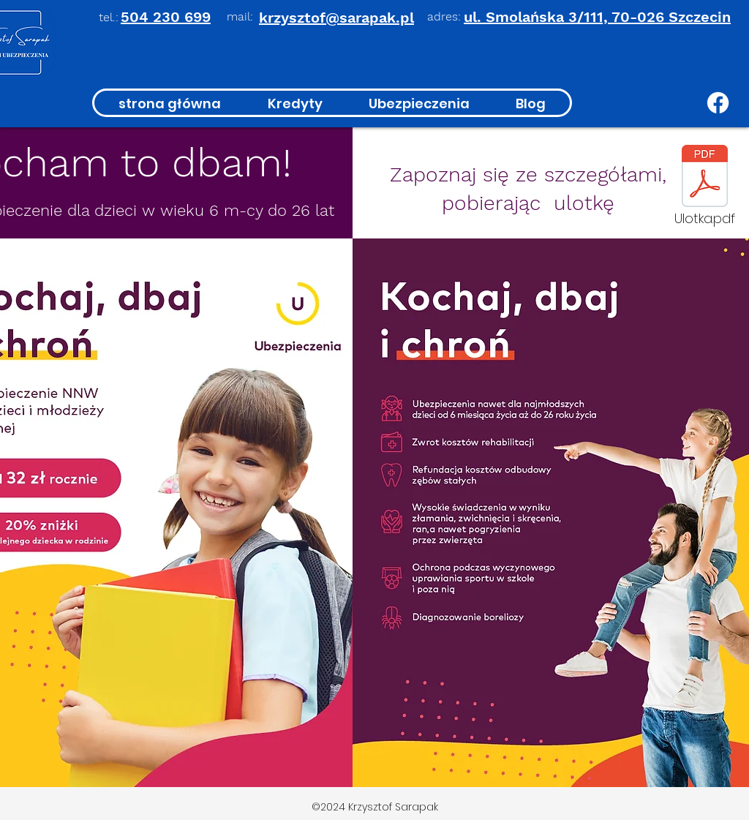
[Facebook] (718, 103)
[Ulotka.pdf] (704, 189)
